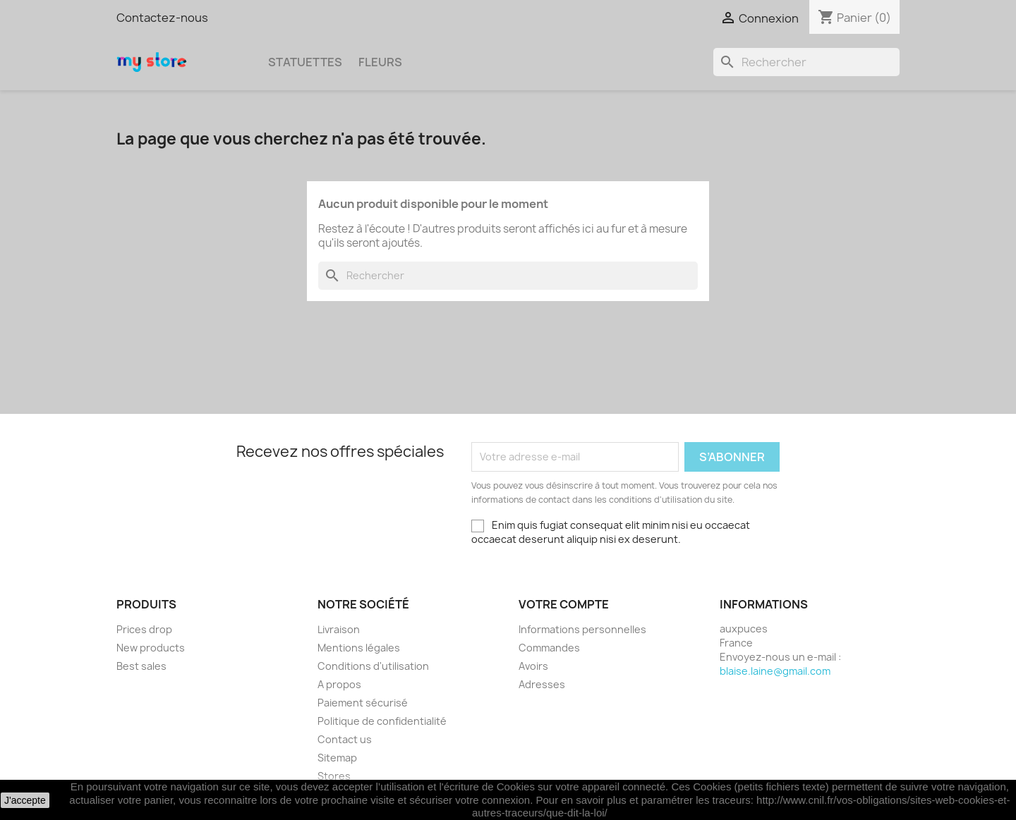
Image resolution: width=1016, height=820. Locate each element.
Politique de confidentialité (382, 721)
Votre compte (564, 604)
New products (150, 647)
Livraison (339, 629)
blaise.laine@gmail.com (775, 671)
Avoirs (533, 666)
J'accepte (25, 800)
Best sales (141, 666)
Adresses (542, 684)
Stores (334, 776)
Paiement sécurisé (363, 702)
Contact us (345, 739)
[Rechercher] (806, 62)
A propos (339, 684)
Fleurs (380, 62)
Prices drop (144, 629)
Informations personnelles (582, 629)
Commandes (549, 647)
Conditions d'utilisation (373, 666)
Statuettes (305, 62)
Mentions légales (359, 647)
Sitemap (337, 757)
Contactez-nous (162, 17)
